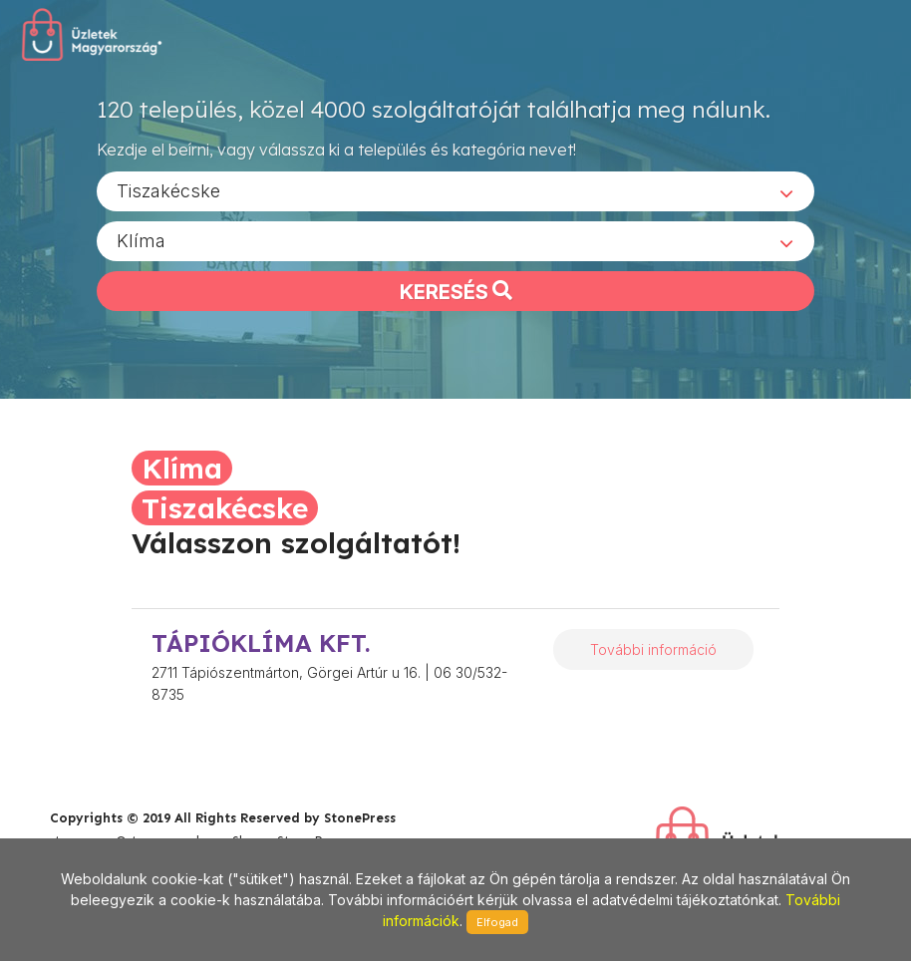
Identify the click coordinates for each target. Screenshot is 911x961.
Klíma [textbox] (141, 239)
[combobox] (455, 190)
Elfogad (497, 922)
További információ (653, 649)
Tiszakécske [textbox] (168, 189)
